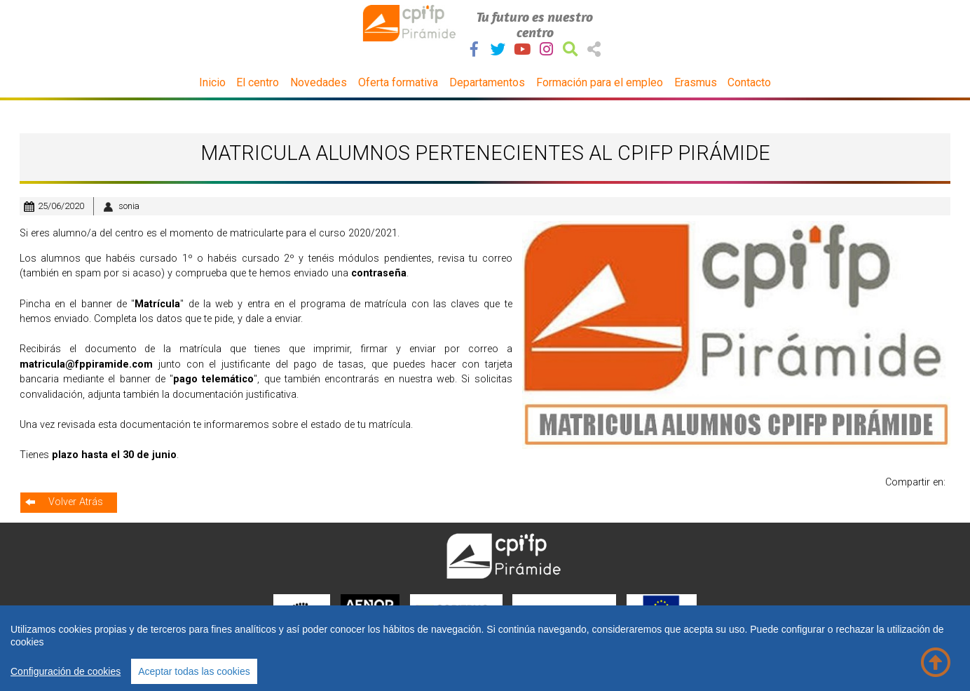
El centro (257, 82)
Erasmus (695, 82)
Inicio (212, 82)
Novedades (318, 82)
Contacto (749, 82)
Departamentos (487, 82)
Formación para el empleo (599, 82)
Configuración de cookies (66, 671)
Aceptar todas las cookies (194, 671)
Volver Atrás (75, 502)
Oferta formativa (398, 82)
